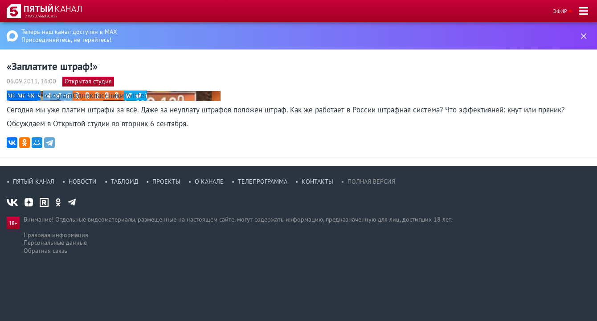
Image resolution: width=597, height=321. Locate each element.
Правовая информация (56, 235)
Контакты (317, 181)
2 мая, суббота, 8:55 (41, 16)
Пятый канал (33, 181)
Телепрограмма (262, 181)
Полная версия (371, 181)
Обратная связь (45, 251)
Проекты (166, 181)
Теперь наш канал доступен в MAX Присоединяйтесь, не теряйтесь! (69, 36)
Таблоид (124, 181)
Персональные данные (55, 243)
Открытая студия (88, 81)
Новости (83, 181)
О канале (209, 181)
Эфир (560, 11)
